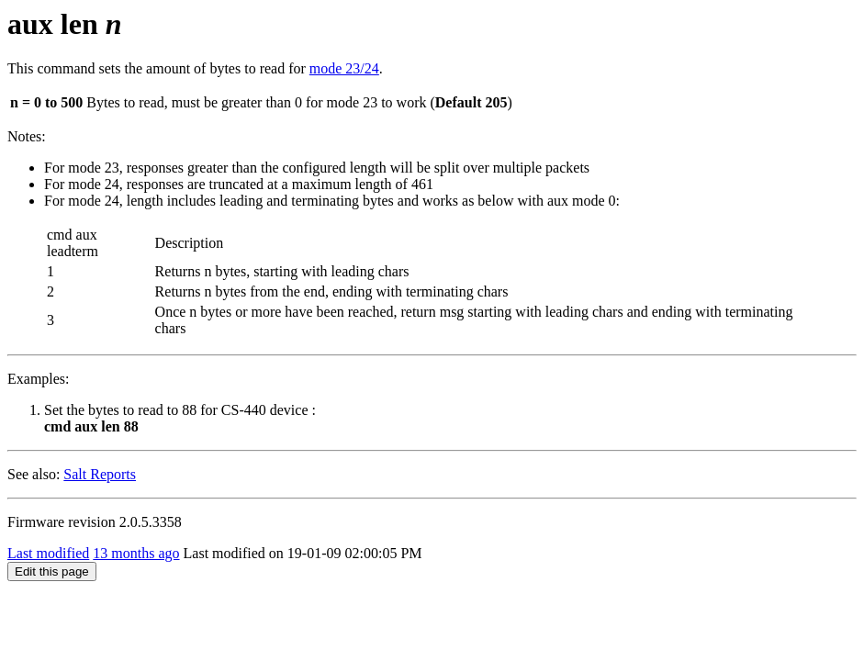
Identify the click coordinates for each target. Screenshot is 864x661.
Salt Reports (99, 474)
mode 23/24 (344, 68)
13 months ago (136, 553)
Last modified (48, 553)
